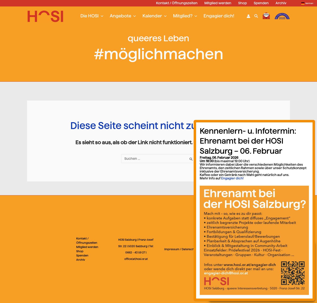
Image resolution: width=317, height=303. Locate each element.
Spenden (82, 255)
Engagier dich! (258, 222)
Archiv (80, 259)
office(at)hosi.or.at (136, 259)
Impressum (171, 249)
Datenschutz (190, 249)
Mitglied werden (87, 247)
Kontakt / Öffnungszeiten (86, 240)
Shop (79, 251)
